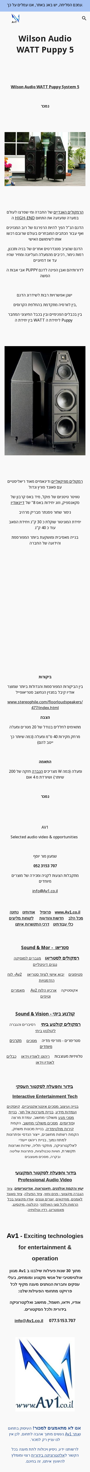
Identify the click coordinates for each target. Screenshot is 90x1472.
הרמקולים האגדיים (69, 212)
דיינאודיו (17, 502)
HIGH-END (25, 218)
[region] (45, 6)
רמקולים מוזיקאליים (67, 481)
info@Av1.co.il (45, 891)
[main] (45, 44)
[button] (6, 18)
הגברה (37, 771)
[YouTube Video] (45, 615)
